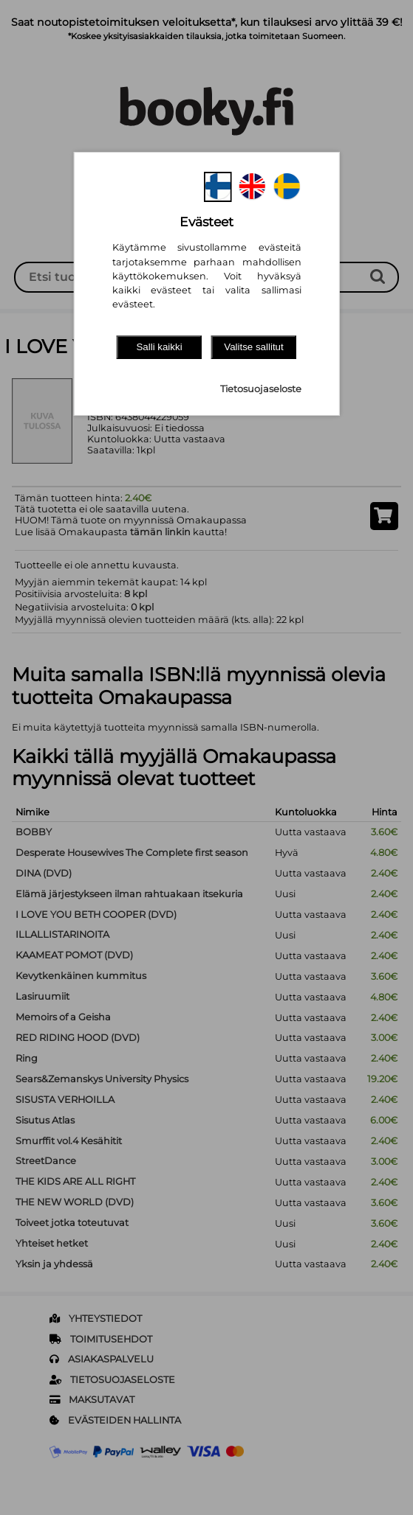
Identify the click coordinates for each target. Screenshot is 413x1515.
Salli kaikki (159, 346)
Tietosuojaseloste (260, 388)
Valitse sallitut (254, 346)
